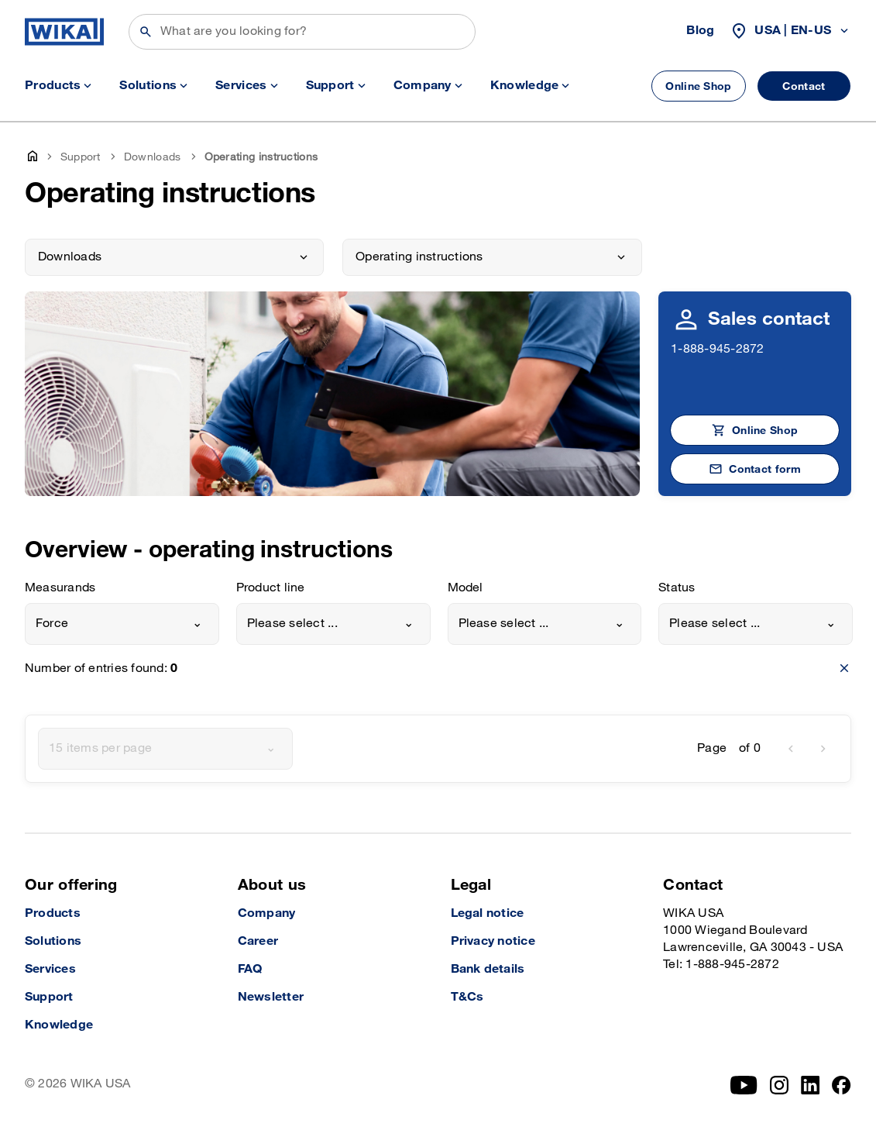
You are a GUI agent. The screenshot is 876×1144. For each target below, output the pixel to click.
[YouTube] (743, 1085)
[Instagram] (779, 1085)
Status (676, 588)
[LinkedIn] (810, 1085)
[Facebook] (841, 1085)
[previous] (791, 748)
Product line (270, 588)
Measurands (60, 588)
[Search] (302, 32)
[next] (823, 748)
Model (465, 588)
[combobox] (122, 624)
